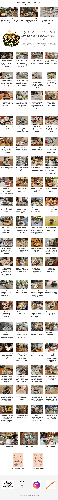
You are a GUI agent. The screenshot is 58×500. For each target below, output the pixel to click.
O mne (39, 2)
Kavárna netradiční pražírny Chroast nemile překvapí (51, 229)
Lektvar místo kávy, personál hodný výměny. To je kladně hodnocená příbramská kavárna (37, 84)
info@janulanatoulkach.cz (23, 487)
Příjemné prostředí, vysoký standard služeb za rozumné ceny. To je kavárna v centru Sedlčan (6, 63)
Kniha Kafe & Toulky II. (18, 468)
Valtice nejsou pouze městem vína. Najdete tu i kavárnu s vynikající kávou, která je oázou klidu (37, 230)
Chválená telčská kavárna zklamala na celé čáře (51, 209)
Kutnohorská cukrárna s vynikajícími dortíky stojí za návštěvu (22, 149)
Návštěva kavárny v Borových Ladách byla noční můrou (22, 190)
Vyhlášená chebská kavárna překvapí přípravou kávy (51, 270)
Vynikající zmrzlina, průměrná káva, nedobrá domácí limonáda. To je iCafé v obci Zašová (7, 336)
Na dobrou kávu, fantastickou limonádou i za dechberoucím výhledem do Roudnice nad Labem (37, 294)
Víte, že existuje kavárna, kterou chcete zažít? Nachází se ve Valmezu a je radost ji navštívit (37, 315)
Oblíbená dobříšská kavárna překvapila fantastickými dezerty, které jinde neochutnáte (6, 83)
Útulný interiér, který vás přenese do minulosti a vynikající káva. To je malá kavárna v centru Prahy (22, 357)
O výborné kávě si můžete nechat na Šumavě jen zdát (21, 313)
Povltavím (30, 0)
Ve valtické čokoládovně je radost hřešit (22, 250)
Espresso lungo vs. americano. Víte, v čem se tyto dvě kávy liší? (51, 292)
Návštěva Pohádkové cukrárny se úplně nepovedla (36, 190)
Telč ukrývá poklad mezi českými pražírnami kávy (51, 313)
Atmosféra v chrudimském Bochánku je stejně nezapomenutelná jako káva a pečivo (22, 130)
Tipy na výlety (11, 0)
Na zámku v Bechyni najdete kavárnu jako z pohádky (51, 190)
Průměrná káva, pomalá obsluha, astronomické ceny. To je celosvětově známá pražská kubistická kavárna (51, 170)
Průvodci (34, 2)
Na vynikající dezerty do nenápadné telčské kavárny (6, 209)
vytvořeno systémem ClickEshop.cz (52, 498)
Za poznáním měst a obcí (21, 2)
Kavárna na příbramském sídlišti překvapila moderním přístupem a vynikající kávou (29, 20)
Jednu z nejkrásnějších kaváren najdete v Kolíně (37, 250)
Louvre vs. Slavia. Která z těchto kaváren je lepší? (6, 128)
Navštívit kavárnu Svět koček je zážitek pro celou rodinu (51, 378)
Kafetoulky (18, 0)
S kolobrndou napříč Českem (39, 0)
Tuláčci (29, 2)
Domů (6, 0)
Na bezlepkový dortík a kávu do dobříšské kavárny (22, 397)
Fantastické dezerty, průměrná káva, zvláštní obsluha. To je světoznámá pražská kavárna (37, 105)
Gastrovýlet (24, 0)
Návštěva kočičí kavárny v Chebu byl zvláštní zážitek (36, 149)
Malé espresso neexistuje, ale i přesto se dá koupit (37, 334)
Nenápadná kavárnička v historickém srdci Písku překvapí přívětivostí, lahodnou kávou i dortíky (7, 418)
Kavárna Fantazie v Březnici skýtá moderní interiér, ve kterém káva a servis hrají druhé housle (9, 20)
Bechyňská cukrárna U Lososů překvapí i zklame (22, 169)
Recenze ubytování (49, 0)
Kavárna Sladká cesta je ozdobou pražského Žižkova (37, 355)
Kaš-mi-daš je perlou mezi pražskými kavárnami (51, 334)
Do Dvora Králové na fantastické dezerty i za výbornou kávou (22, 270)
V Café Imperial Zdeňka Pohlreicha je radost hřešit (22, 417)
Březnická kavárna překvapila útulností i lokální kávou (51, 103)
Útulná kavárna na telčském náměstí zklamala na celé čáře (36, 209)
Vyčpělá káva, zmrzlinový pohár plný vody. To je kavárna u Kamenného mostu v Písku (6, 294)
